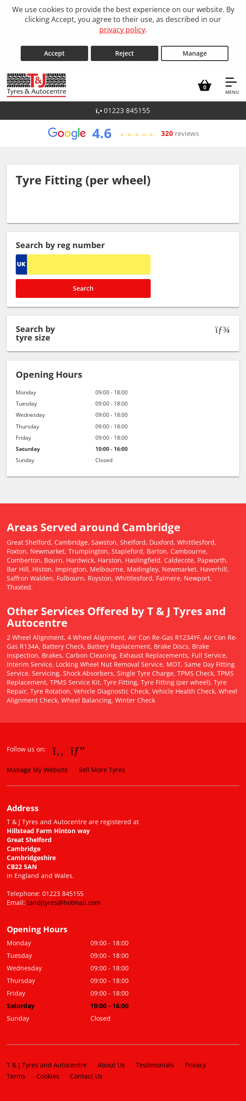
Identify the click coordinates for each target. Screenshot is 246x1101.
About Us (111, 1065)
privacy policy (122, 30)
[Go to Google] (78, 750)
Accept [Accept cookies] (54, 53)
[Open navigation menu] (232, 85)
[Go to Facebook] (58, 750)
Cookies (47, 1076)
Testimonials (155, 1065)
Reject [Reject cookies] (124, 53)
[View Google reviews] (122, 133)
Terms (16, 1076)
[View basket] (204, 85)
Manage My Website (37, 769)
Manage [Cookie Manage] (195, 53)
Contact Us (86, 1076)
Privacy (195, 1065)
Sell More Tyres (102, 769)
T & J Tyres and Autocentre (47, 1065)
